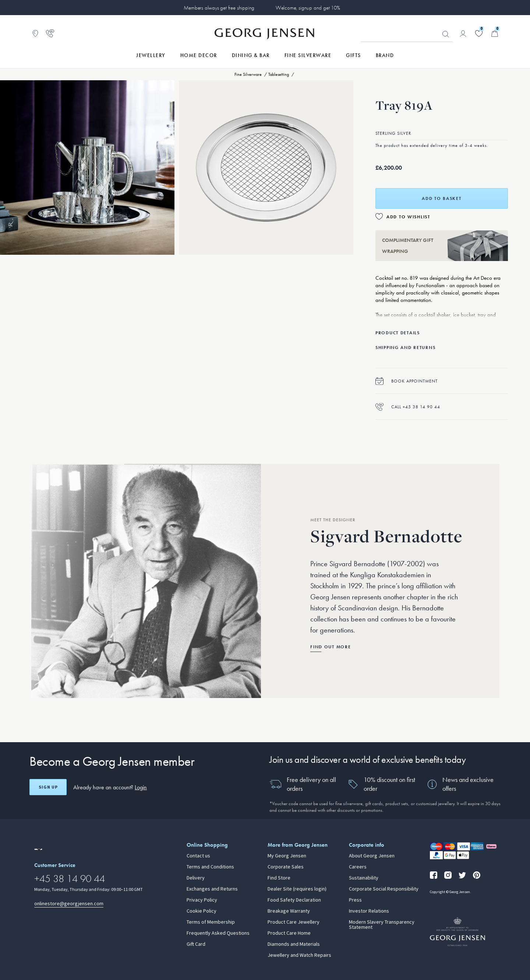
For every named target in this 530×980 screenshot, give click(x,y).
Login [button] (141, 787)
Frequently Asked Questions (218, 933)
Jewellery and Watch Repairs (299, 955)
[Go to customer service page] (50, 33)
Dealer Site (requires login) (297, 889)
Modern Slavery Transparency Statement (381, 925)
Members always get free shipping (219, 7)
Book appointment (406, 381)
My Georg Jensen (287, 856)
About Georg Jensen (372, 856)
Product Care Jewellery (293, 922)
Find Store (279, 878)
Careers (358, 867)
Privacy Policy (202, 900)
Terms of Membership (211, 922)
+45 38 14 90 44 (69, 878)
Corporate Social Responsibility (383, 889)
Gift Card (196, 944)
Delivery (196, 878)
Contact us (198, 856)
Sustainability (363, 878)
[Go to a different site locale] (38, 849)
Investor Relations (369, 911)
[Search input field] (407, 34)
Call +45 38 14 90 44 (407, 406)
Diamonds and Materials (294, 944)
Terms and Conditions (210, 867)
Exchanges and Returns (212, 889)
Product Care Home (289, 933)
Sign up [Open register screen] (48, 787)
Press (355, 900)
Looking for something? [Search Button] (446, 34)
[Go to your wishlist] (478, 33)
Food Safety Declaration (294, 900)
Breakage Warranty (289, 911)
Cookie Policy (201, 911)
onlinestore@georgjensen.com (68, 903)
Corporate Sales (286, 867)
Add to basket (441, 198)
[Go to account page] (463, 33)
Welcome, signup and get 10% (308, 7)
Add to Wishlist (408, 217)
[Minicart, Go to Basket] (494, 33)
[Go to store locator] (35, 33)
